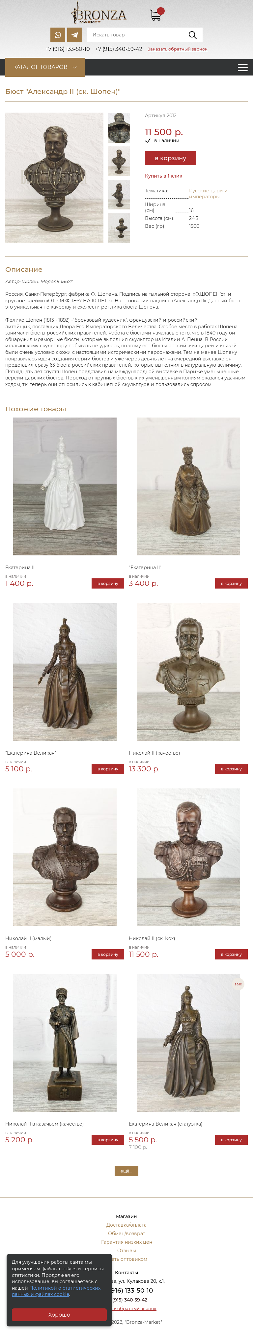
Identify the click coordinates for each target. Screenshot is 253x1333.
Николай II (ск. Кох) (152, 938)
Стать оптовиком (126, 1259)
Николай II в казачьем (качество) (44, 1124)
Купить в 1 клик (163, 176)
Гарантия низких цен (126, 1242)
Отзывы (126, 1251)
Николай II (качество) (154, 753)
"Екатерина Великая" (30, 753)
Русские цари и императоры (208, 194)
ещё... (126, 1171)
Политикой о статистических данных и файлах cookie (56, 1291)
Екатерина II (20, 567)
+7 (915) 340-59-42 (126, 1300)
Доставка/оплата (126, 1225)
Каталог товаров (40, 67)
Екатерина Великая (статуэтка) (166, 1124)
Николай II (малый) (28, 938)
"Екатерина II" (145, 567)
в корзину (170, 158)
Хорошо (59, 1315)
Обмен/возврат (126, 1233)
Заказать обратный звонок (178, 49)
